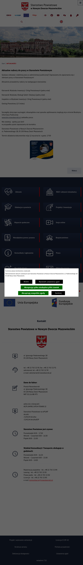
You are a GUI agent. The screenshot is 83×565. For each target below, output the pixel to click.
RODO (26, 282)
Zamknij (58, 293)
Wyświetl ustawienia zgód (49, 282)
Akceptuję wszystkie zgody (33, 293)
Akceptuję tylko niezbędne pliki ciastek (41, 287)
